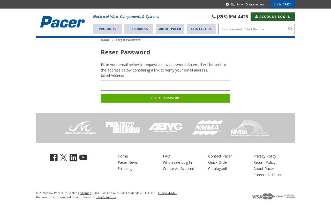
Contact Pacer (220, 156)
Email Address (112, 75)
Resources (139, 29)
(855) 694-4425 (232, 17)
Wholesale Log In (177, 162)
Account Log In (273, 17)
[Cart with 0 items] (282, 4)
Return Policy (264, 162)
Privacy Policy (264, 156)
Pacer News (128, 162)
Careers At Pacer (267, 174)
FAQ (166, 156)
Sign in (235, 4)
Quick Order (218, 162)
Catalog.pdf (217, 168)
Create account (256, 4)
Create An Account (178, 168)
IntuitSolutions (106, 197)
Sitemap (85, 193)
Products (107, 29)
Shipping (125, 168)
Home (123, 156)
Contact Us (201, 29)
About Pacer (170, 29)
